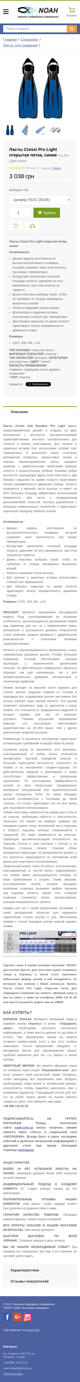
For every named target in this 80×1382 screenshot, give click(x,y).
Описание (19, 412)
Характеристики (25, 1270)
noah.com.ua (24, 1127)
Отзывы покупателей (30, 1281)
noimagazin (26, 1150)
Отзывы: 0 (32, 168)
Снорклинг (29, 40)
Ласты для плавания (20, 45)
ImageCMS (32, 1330)
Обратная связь (13, 1373)
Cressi (56, 168)
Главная (10, 40)
